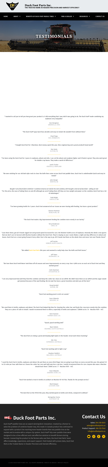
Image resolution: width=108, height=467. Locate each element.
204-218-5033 (100, 423)
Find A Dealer (67, 16)
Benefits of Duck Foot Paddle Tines (41, 16)
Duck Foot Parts (34, 250)
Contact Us (100, 16)
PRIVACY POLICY (63, 462)
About (17, 16)
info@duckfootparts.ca (96, 431)
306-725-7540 (100, 428)
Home (6, 16)
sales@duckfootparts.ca (96, 425)
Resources (85, 16)
